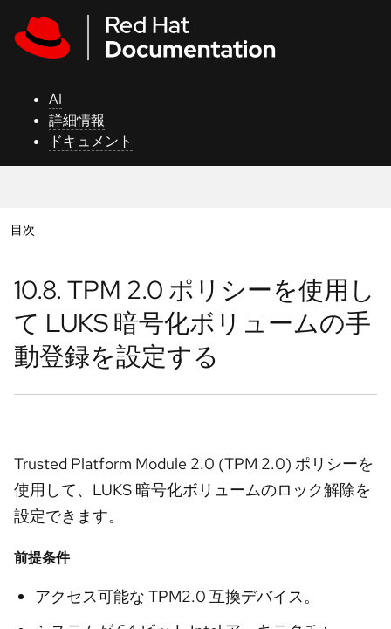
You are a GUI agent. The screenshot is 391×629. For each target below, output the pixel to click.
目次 (25, 229)
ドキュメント (91, 141)
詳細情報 (77, 120)
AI (55, 99)
